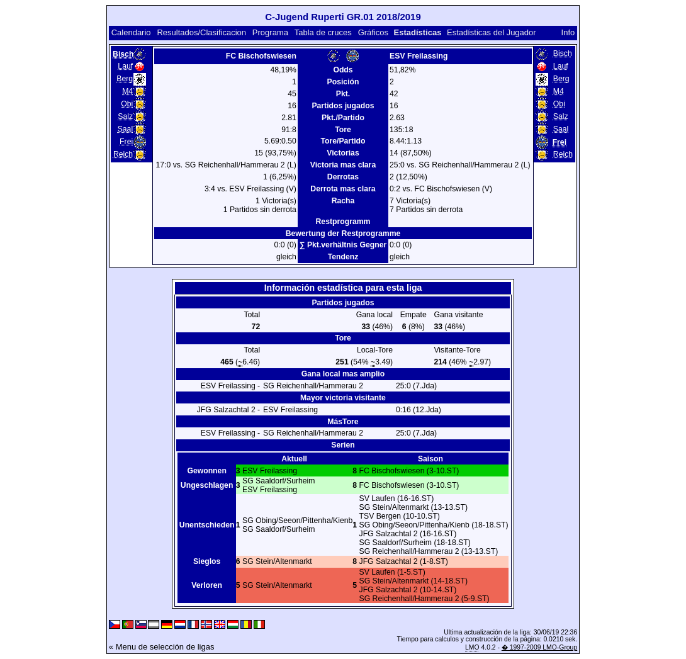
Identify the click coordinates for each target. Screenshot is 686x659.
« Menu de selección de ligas (162, 646)
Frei (126, 141)
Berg (124, 78)
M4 (127, 91)
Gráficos (373, 32)
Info (568, 32)
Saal (125, 129)
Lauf (125, 66)
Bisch (562, 53)
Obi (127, 103)
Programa (270, 32)
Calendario (131, 32)
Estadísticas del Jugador (491, 32)
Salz (125, 116)
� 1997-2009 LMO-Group (539, 647)
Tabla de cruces (323, 32)
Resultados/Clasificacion (201, 32)
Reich (123, 154)
